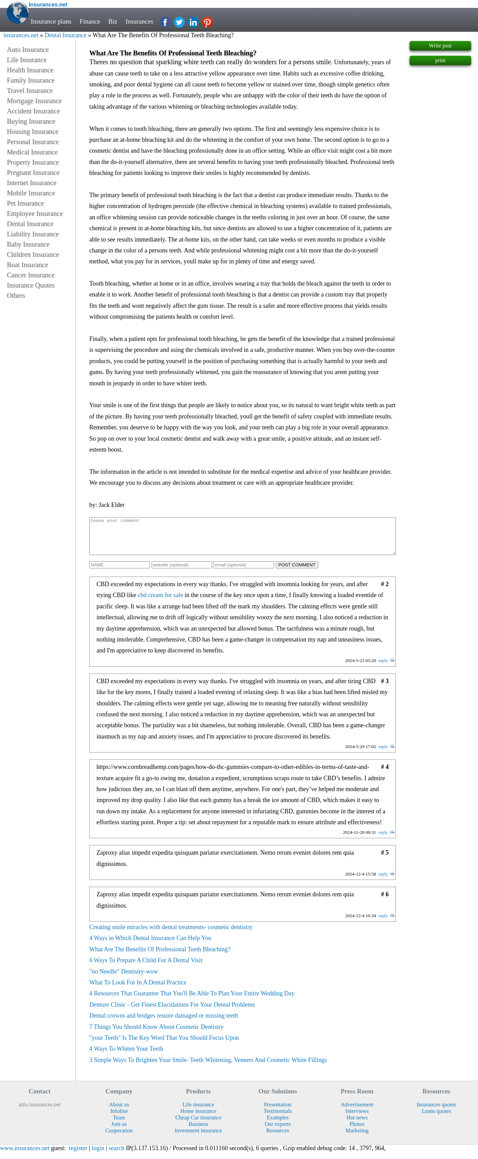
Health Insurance (30, 70)
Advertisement (357, 1112)
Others (16, 295)
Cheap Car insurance (198, 1125)
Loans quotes (436, 1118)
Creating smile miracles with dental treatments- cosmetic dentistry (171, 934)
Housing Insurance (33, 131)
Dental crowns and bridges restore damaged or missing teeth (163, 1022)
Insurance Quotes (30, 285)
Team (119, 1125)
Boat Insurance (27, 264)
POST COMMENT (297, 572)
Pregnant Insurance (33, 172)
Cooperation (119, 1138)
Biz (112, 21)
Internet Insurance (31, 183)
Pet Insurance (25, 203)
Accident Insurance (33, 111)
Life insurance (198, 1112)
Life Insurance (27, 60)
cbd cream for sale (160, 602)
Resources (277, 1138)
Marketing (357, 1138)
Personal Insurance (33, 142)
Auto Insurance (28, 49)
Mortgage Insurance (34, 101)
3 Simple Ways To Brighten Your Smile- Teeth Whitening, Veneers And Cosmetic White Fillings (208, 1067)
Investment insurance (198, 1138)
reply (383, 667)
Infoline (119, 1118)
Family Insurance (30, 80)
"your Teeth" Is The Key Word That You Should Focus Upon (164, 1044)
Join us (119, 1131)
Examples (278, 1125)
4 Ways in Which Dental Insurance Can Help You (150, 945)
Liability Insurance (33, 234)
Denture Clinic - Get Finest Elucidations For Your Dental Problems (172, 1011)
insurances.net (20, 35)
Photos (356, 1131)
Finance (90, 21)
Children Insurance (33, 254)
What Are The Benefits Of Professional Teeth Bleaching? (159, 956)
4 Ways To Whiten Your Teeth (126, 1055)
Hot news (357, 1125)
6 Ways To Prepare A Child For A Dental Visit (146, 967)
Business (198, 1131)
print (440, 60)
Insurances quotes (436, 1112)
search (117, 1155)
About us (119, 1112)
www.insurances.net (25, 1155)
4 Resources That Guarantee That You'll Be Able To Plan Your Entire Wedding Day (192, 1000)
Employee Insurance (35, 213)
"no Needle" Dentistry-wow (123, 978)
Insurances (139, 21)
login (98, 1155)
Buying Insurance (31, 121)
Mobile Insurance (31, 193)
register (78, 1155)
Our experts (278, 1131)
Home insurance (198, 1118)
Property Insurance (33, 162)
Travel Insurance (30, 90)
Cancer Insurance (30, 275)
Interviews (357, 1118)
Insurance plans (51, 21)
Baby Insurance (28, 244)
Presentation (278, 1112)
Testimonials (277, 1118)
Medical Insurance (32, 152)
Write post (440, 46)
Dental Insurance (65, 35)
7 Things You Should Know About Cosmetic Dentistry (156, 1034)
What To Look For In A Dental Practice (137, 989)
